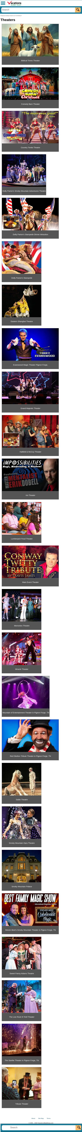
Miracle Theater (21, 669)
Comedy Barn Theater (30, 104)
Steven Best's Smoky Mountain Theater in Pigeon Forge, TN (30, 930)
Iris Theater (30, 495)
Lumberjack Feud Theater (22, 539)
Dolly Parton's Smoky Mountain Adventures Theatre (24, 191)
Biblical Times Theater (30, 60)
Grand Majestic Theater (30, 408)
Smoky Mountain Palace (22, 886)
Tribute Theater (21, 1104)
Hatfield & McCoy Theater (30, 452)
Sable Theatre (22, 799)
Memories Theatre (21, 626)
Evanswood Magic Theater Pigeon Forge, (30, 365)
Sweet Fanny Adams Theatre (22, 973)
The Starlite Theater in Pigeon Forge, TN (22, 1060)
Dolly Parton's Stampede (21, 278)
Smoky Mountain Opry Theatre (22, 843)
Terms (48, 1118)
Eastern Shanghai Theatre (22, 321)
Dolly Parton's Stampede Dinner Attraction (30, 234)
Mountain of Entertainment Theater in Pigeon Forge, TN (26, 713)
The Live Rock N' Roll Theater (21, 1017)
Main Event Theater (30, 582)
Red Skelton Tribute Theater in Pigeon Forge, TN (30, 756)
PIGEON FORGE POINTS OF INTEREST (11, 15)
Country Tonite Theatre (30, 147)
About (33, 1118)
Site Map (41, 1118)
